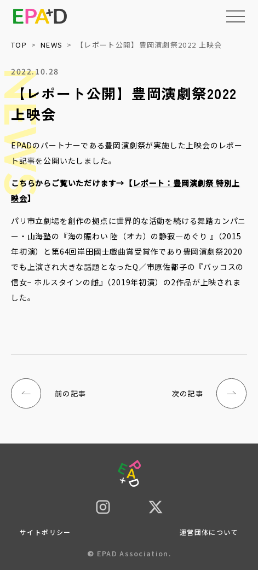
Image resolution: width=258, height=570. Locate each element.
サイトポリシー (45, 532)
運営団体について (209, 532)
